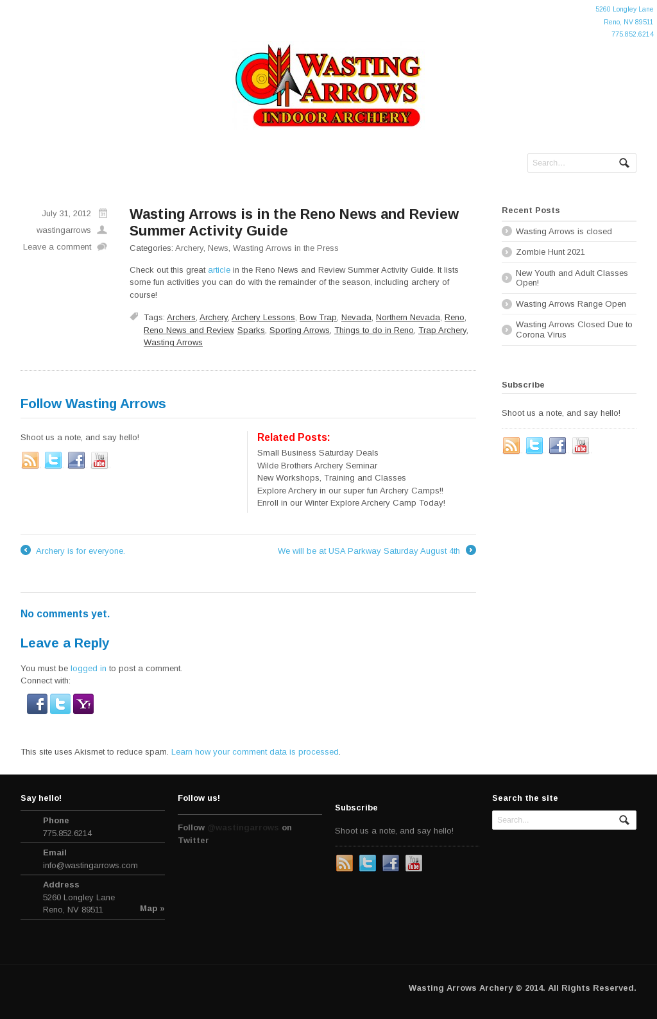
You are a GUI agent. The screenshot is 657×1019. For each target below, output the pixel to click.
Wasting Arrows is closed (564, 231)
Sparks (251, 330)
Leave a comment (57, 247)
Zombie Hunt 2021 (550, 252)
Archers (181, 317)
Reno (455, 317)
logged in (89, 668)
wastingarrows (64, 230)
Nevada (356, 317)
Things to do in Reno (374, 330)
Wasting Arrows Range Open (571, 304)
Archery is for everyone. (73, 551)
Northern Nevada (408, 317)
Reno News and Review (188, 330)
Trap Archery (442, 330)
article (219, 270)
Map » (152, 908)
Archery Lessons (263, 317)
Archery (189, 248)
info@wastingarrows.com (90, 865)
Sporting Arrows (299, 330)
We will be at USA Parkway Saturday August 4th (377, 551)
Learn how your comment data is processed (255, 752)
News (218, 248)
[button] (38, 707)
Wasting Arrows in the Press (286, 248)
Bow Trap (318, 317)
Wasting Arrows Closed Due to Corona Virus (574, 329)
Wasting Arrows (173, 342)
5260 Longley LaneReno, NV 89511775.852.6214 (624, 22)
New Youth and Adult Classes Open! (572, 278)
